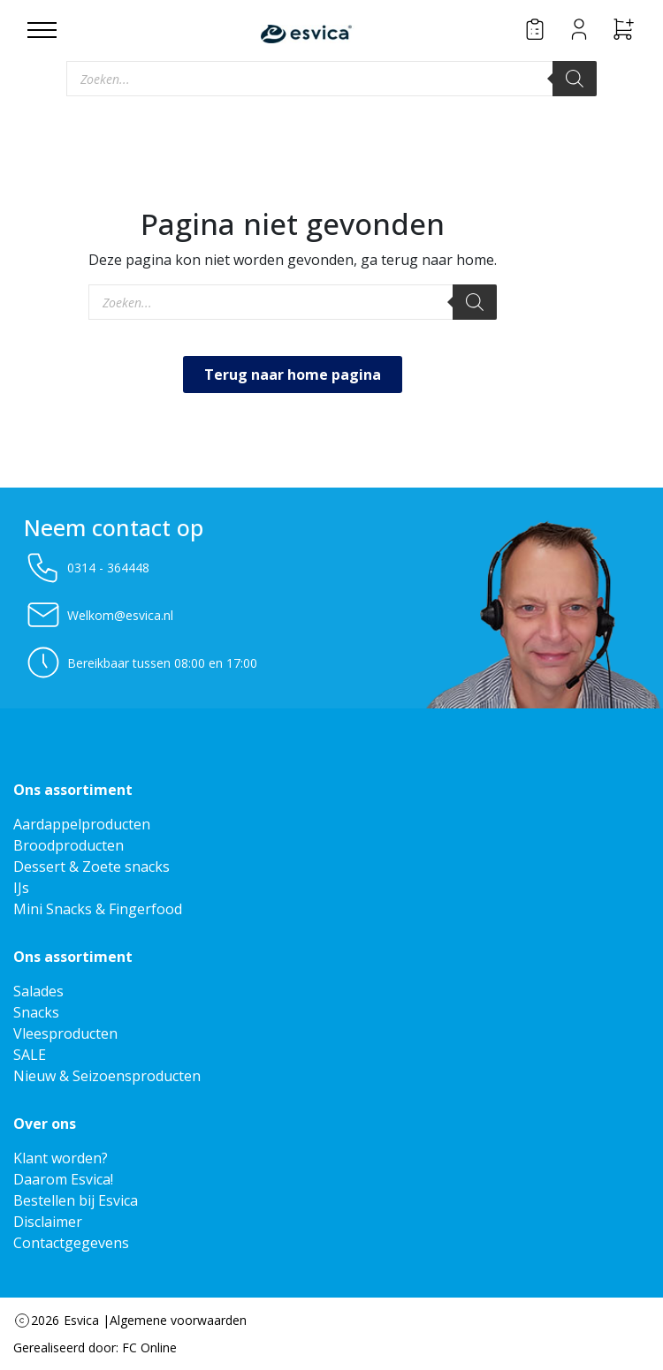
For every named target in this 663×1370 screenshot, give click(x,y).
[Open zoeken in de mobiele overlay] (331, 78)
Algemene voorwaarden (178, 1320)
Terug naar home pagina (292, 374)
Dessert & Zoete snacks (91, 866)
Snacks (36, 1012)
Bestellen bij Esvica (75, 1200)
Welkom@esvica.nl (98, 614)
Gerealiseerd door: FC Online (95, 1347)
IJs (21, 887)
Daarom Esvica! (63, 1179)
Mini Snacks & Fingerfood (97, 909)
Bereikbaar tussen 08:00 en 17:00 (140, 662)
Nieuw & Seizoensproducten (107, 1076)
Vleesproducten (65, 1033)
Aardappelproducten (81, 824)
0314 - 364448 (86, 567)
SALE (29, 1054)
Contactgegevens (71, 1243)
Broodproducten (68, 845)
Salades (38, 991)
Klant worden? (60, 1158)
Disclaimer (47, 1221)
